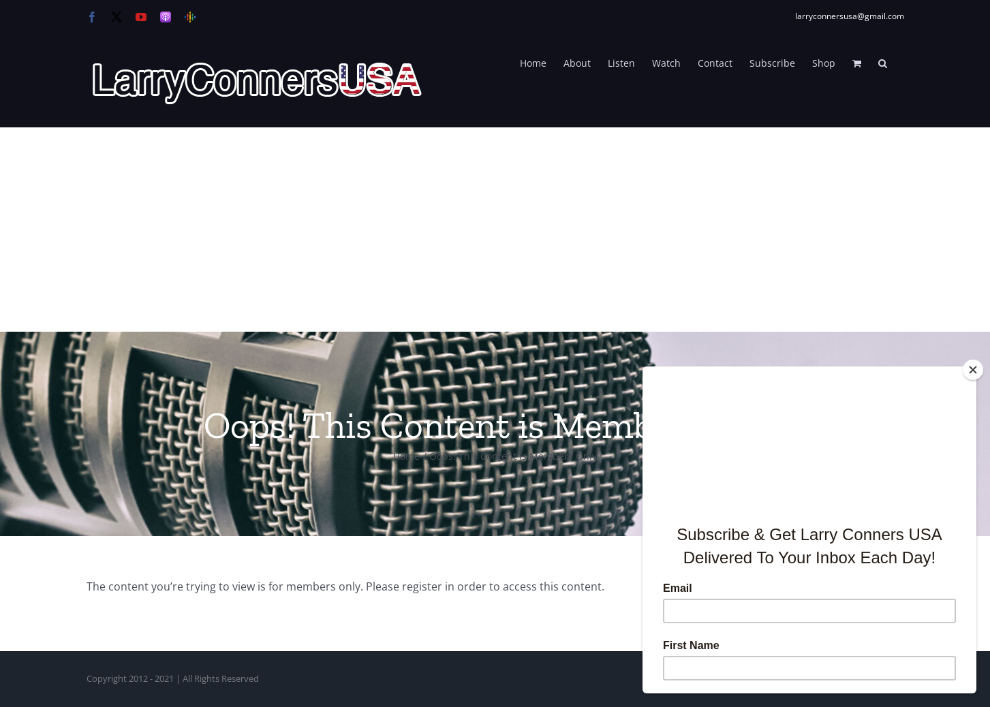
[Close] (973, 370)
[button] (882, 62)
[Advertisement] (495, 229)
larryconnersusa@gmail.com (849, 16)
